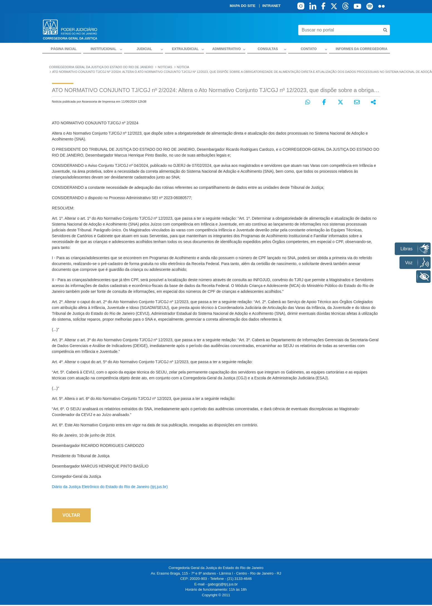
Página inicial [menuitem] (64, 49)
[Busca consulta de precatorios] (385, 30)
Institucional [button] (104, 49)
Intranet (271, 6)
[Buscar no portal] (339, 30)
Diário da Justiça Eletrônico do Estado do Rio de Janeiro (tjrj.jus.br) (110, 486)
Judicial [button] (144, 49)
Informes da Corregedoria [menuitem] (361, 49)
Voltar (71, 515)
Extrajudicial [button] (185, 49)
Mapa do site (242, 6)
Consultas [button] (268, 49)
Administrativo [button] (226, 49)
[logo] (70, 29)
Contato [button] (309, 49)
